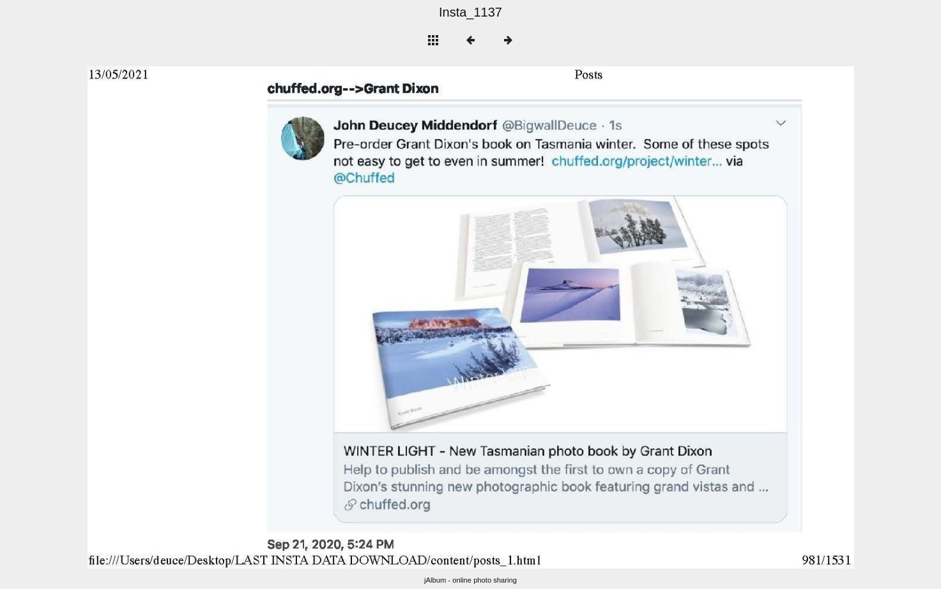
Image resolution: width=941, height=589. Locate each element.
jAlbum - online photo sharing (470, 580)
